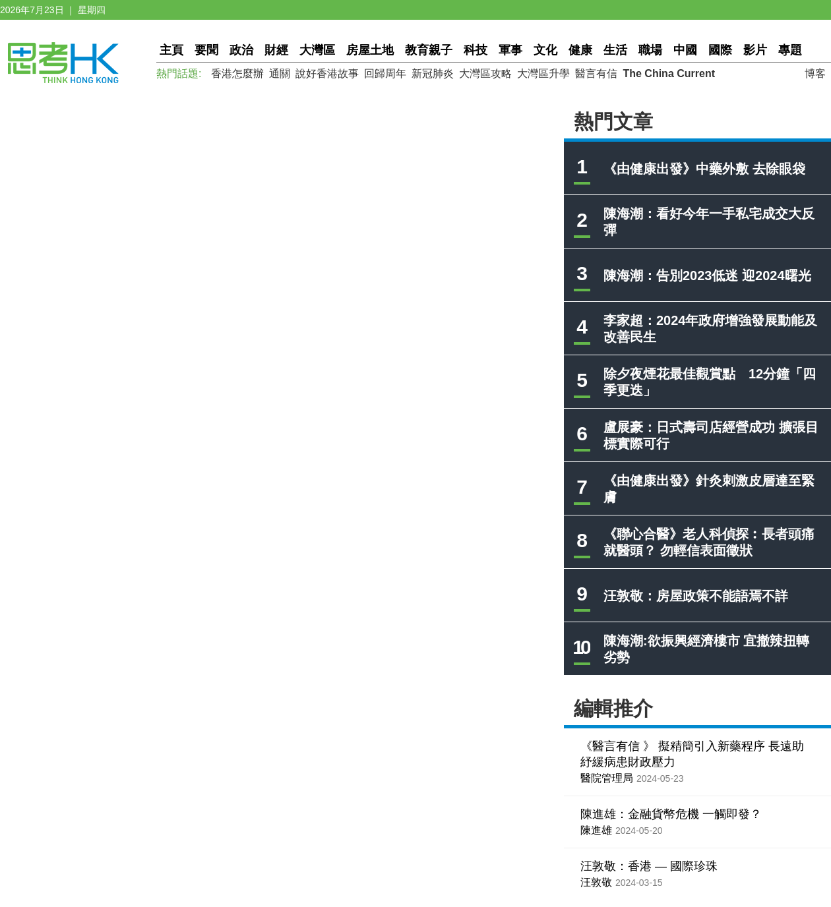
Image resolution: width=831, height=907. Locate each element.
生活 (615, 50)
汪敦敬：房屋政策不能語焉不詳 (695, 596)
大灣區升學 (543, 73)
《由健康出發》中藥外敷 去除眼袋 (704, 168)
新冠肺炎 (433, 73)
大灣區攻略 (485, 73)
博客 (815, 73)
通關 (279, 73)
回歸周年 (385, 73)
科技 (475, 50)
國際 (720, 50)
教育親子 (428, 50)
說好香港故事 (327, 73)
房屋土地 (370, 50)
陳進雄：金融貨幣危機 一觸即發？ (671, 814)
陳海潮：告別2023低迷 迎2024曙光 (707, 275)
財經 (276, 50)
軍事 (510, 50)
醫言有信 (596, 73)
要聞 (206, 50)
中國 (685, 50)
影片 (755, 50)
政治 (241, 50)
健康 (580, 50)
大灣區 (317, 50)
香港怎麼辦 (237, 73)
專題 (790, 50)
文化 (545, 50)
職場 (650, 50)
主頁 (171, 50)
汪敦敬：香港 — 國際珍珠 (649, 866)
